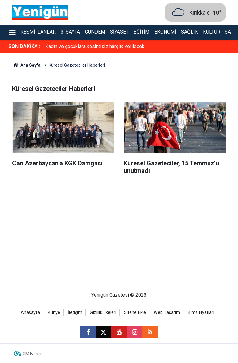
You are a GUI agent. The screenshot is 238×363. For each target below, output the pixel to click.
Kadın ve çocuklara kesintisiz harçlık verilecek (94, 46)
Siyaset (119, 32)
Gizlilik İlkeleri (103, 312)
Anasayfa (30, 312)
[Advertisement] (119, 233)
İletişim (75, 312)
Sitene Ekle (135, 312)
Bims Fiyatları (201, 312)
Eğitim (141, 32)
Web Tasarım (167, 312)
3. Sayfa (70, 32)
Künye (54, 312)
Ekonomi (165, 32)
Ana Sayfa (26, 65)
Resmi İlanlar (38, 32)
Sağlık (189, 32)
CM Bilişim (33, 353)
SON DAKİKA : (24, 46)
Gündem (95, 32)
